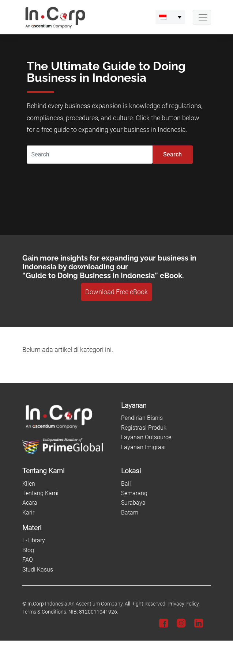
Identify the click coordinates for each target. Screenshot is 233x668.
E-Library (33, 540)
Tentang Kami (40, 493)
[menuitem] (170, 17)
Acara (29, 502)
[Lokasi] (166, 471)
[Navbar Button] (202, 17)
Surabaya (133, 502)
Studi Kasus (37, 569)
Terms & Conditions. (44, 612)
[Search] (90, 154)
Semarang (134, 493)
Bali (126, 483)
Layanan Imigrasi (143, 447)
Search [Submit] (172, 154)
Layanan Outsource (146, 437)
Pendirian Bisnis (142, 417)
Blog (28, 550)
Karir (28, 512)
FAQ (27, 559)
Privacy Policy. (184, 604)
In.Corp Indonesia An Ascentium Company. (75, 604)
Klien (28, 483)
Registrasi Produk (143, 427)
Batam (129, 512)
